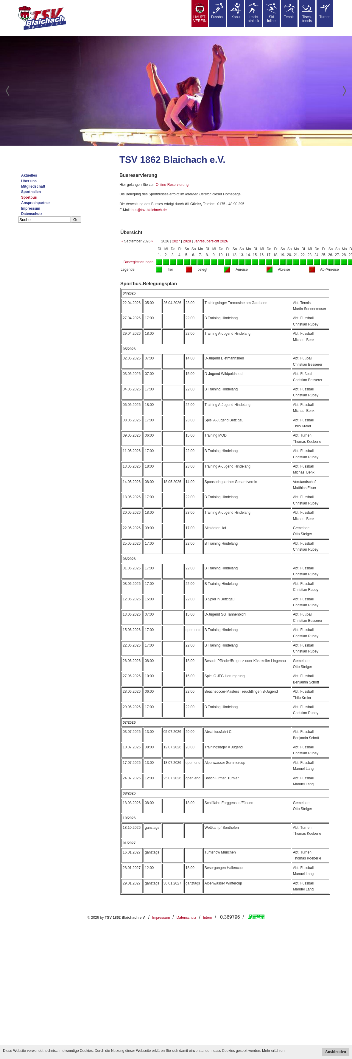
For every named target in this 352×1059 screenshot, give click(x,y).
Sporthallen (31, 192)
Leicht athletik (253, 13)
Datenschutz (31, 214)
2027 (176, 241)
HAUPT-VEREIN (200, 13)
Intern (207, 917)
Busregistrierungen (139, 262)
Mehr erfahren (273, 1051)
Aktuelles (29, 175)
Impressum (30, 208)
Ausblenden (335, 1051)
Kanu (235, 11)
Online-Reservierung (172, 185)
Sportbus (29, 197)
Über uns (29, 181)
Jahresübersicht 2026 (211, 241)
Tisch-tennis (307, 13)
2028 (187, 241)
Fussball (218, 11)
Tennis (289, 11)
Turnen (325, 11)
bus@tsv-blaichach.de (149, 210)
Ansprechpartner (35, 203)
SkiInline (271, 13)
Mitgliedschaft (33, 186)
